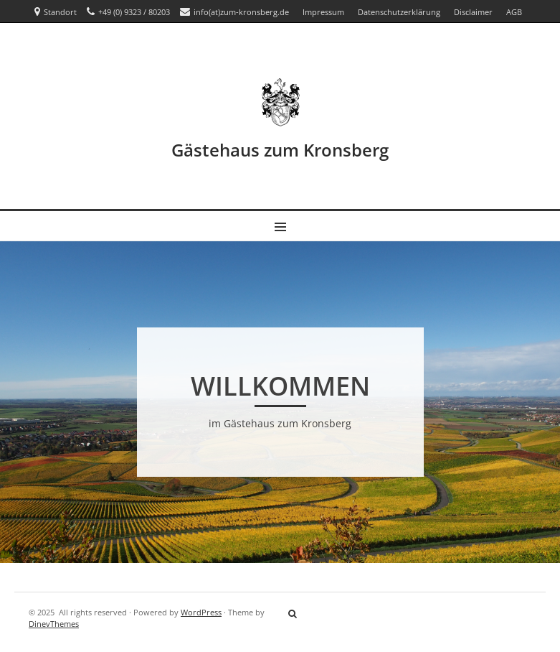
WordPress (201, 612)
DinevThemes (54, 623)
